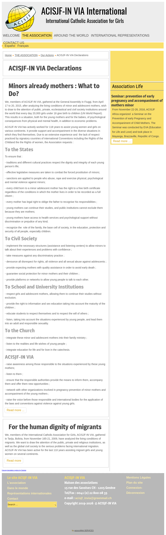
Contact (12, 498)
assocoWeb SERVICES (83, 531)
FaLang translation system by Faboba (14, 470)
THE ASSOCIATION (37, 35)
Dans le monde (17, 488)
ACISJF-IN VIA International (84, 10)
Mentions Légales (138, 477)
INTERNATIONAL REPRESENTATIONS (120, 35)
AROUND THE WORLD (71, 35)
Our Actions (47, 55)
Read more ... (15, 410)
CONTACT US (13, 43)
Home (8, 55)
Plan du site (134, 482)
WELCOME (11, 35)
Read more (14, 460)
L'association (16, 482)
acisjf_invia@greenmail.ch (93, 498)
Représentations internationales (29, 493)
